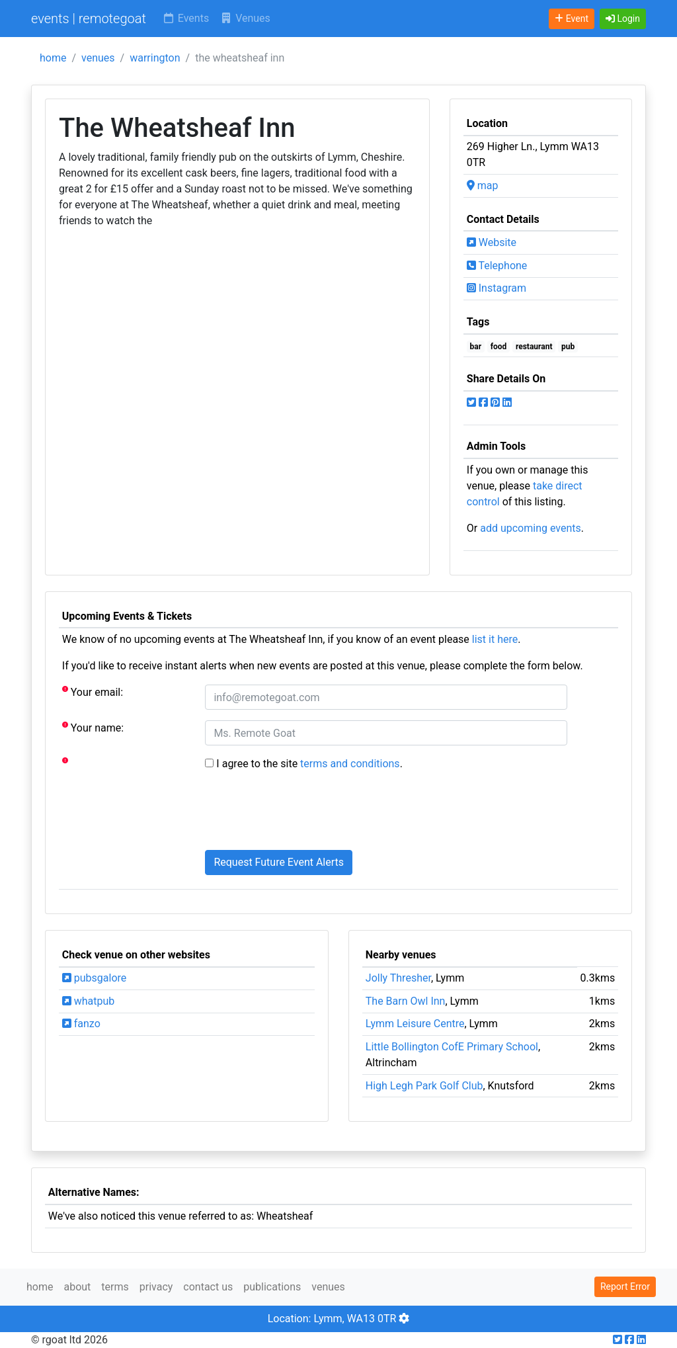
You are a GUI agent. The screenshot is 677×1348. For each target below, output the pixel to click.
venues (98, 58)
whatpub (88, 1001)
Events (185, 18)
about (77, 1287)
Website (491, 242)
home (53, 58)
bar (476, 346)
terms (114, 1287)
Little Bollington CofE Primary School (452, 1046)
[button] (623, 19)
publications (272, 1287)
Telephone (497, 265)
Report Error (625, 1286)
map (482, 185)
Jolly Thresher (398, 978)
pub (568, 346)
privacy (156, 1287)
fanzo (81, 1023)
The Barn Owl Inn (406, 1001)
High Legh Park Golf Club (424, 1085)
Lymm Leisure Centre (415, 1023)
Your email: (92, 691)
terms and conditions (350, 763)
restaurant (534, 346)
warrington (155, 58)
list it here (495, 639)
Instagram (496, 288)
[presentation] (305, 813)
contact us (208, 1287)
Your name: (93, 727)
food (499, 346)
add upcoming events (530, 528)
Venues (244, 18)
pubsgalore (94, 978)
